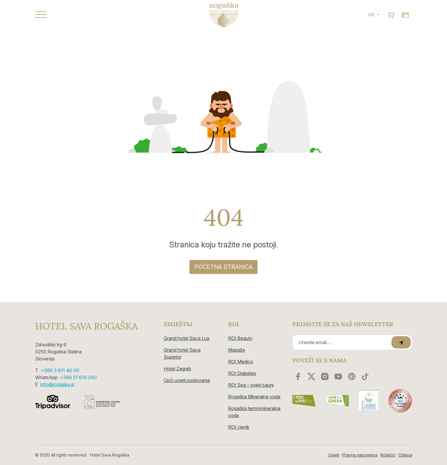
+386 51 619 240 (78, 377)
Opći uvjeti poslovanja (187, 380)
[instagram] (324, 376)
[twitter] (311, 376)
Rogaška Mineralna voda (254, 397)
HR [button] (372, 15)
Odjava (405, 454)
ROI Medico (240, 362)
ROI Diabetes (242, 373)
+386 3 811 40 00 (60, 370)
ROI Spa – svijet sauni (251, 385)
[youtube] (338, 376)
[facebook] (297, 376)
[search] (391, 14)
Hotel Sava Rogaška (86, 326)
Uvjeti (333, 454)
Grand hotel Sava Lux (187, 338)
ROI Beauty (240, 338)
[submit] (401, 342)
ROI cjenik (238, 427)
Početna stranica (223, 266)
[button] (95, 14)
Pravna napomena (359, 454)
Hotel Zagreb (177, 369)
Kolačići (388, 454)
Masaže (236, 350)
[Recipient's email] (343, 342)
